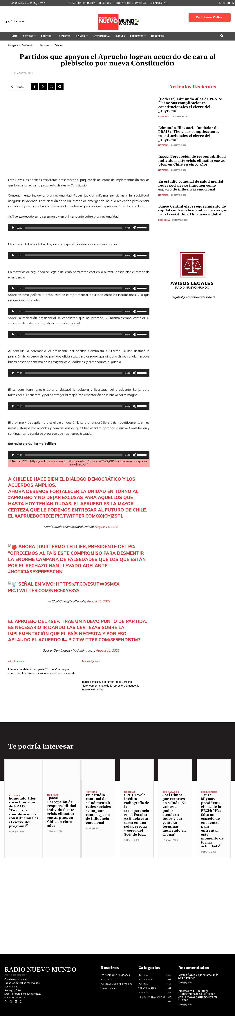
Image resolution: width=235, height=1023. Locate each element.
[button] (222, 36)
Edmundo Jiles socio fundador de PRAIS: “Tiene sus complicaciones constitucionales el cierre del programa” (188, 134)
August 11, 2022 (106, 527)
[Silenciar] (134, 228)
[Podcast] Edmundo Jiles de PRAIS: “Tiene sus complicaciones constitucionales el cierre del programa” (190, 105)
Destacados (28, 45)
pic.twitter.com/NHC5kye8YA (43, 590)
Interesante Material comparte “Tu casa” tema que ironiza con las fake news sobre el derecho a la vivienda (41, 690)
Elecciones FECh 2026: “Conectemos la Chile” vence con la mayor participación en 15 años (197, 1002)
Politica (59, 45)
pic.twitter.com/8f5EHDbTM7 (104, 639)
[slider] (73, 228)
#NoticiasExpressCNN (35, 571)
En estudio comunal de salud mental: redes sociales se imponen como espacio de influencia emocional (191, 185)
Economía (164, 220)
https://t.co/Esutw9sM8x (87, 584)
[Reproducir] (13, 228)
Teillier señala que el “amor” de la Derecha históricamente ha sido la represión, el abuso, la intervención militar (110, 692)
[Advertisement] (117, 890)
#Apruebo (20, 497)
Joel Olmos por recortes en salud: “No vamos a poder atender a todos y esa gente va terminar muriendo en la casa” (174, 822)
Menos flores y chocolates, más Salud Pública (198, 983)
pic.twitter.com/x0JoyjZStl (89, 516)
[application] (78, 227)
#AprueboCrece (34, 516)
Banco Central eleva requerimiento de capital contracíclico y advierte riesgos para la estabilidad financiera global (192, 210)
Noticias (44, 45)
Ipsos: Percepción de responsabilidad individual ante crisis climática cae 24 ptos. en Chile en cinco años (192, 161)
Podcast (163, 116)
